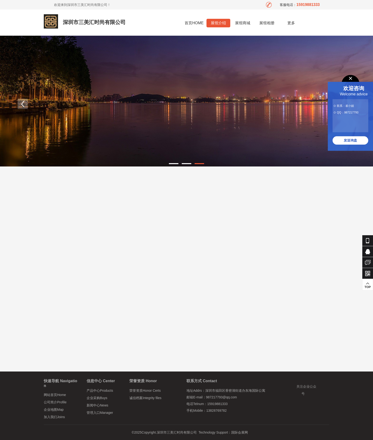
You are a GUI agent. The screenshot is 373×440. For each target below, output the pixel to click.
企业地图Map (54, 409)
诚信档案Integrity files (145, 398)
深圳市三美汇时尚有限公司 (94, 22)
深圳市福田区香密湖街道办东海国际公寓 (235, 390)
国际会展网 (239, 432)
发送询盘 (350, 140)
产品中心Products (100, 390)
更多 (291, 23)
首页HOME (194, 23)
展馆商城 (242, 23)
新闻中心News (97, 405)
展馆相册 (267, 23)
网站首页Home (55, 395)
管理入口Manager (100, 413)
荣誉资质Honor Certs (145, 390)
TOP (367, 285)
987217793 (351, 112)
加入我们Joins (54, 417)
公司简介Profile (55, 402)
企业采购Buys (97, 398)
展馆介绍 (218, 23)
